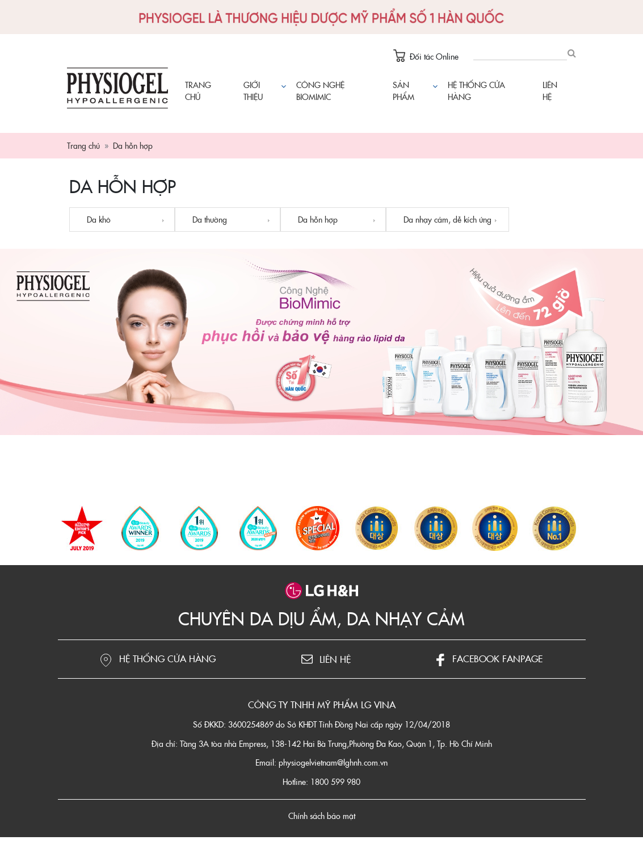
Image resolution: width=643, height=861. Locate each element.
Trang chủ (198, 90)
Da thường (209, 219)
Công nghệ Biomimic (320, 90)
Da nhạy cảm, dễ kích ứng (447, 219)
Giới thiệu (253, 90)
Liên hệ (550, 90)
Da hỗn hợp (318, 219)
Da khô (99, 219)
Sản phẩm (414, 90)
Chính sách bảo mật (321, 815)
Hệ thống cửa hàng (476, 90)
